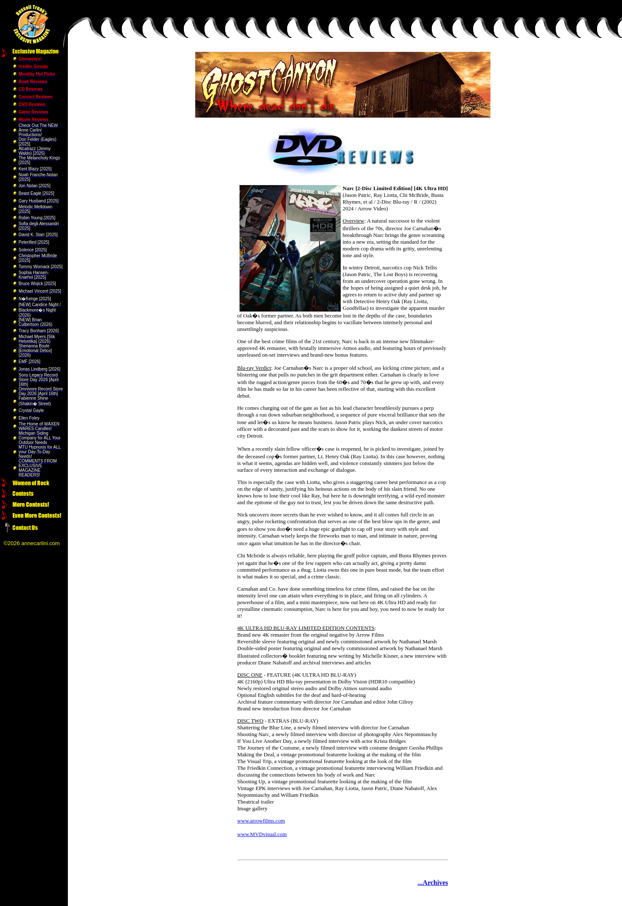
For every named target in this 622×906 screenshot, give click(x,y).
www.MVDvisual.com (262, 834)
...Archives (432, 882)
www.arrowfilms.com (261, 820)
